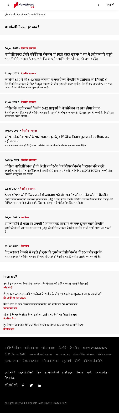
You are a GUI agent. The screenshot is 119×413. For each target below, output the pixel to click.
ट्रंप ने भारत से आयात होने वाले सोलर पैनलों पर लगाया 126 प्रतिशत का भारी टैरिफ (43, 325)
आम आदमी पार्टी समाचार (40, 354)
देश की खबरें (23, 14)
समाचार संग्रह (102, 372)
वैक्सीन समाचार (28, 48)
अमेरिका (25, 217)
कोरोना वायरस (47, 347)
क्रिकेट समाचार (104, 354)
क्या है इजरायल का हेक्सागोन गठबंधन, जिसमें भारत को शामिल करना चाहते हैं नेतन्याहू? (45, 284)
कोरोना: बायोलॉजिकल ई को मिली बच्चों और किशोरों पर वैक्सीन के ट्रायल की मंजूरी (54, 166)
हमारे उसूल (67, 372)
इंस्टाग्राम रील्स (10, 308)
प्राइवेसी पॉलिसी (26, 372)
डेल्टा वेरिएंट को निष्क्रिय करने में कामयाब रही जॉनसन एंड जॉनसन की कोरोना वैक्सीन (56, 195)
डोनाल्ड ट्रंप (8, 328)
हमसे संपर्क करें (52, 372)
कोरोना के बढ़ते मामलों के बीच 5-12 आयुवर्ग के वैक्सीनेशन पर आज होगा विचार (52, 108)
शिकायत (80, 372)
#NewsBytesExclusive (95, 347)
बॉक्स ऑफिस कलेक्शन (83, 354)
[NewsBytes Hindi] (24, 5)
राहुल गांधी (66, 360)
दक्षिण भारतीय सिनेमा (93, 360)
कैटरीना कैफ (9, 318)
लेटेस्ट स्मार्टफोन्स (30, 360)
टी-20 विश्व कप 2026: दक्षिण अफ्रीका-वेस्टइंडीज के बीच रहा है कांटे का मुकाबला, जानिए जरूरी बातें (52, 294)
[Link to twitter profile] (31, 385)
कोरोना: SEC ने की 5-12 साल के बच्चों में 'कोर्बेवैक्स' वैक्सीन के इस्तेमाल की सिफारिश (56, 80)
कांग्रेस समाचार (31, 347)
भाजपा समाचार (62, 354)
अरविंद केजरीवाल (13, 347)
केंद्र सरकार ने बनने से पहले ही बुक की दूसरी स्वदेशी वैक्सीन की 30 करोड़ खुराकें (53, 252)
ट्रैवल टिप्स (74, 347)
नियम (39, 372)
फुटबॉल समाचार (12, 360)
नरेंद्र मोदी (8, 287)
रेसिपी (77, 360)
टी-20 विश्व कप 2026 (14, 297)
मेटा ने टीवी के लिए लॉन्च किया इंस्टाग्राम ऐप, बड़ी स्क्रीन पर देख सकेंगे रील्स (40, 304)
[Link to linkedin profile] (39, 385)
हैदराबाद (25, 246)
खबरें (13, 14)
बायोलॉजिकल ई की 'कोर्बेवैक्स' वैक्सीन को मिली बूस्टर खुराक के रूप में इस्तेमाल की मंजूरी (58, 54)
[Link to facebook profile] (23, 385)
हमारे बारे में (10, 372)
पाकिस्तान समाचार (50, 360)
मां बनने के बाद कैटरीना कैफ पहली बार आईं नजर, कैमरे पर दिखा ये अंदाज (40, 315)
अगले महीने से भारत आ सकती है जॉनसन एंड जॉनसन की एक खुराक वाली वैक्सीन (54, 224)
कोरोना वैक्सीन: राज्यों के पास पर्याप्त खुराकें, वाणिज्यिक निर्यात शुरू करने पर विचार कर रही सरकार (57, 139)
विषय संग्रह (10, 377)
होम (6, 14)
